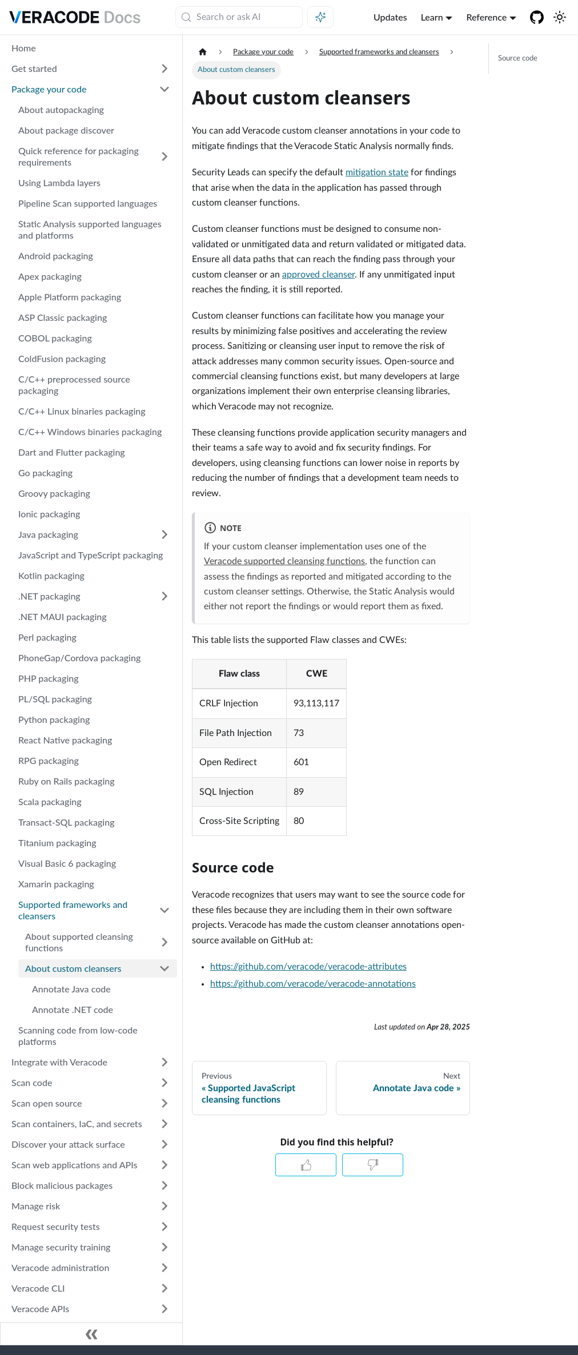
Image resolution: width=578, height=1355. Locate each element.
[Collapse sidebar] (91, 1333)
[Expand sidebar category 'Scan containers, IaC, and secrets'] (164, 1124)
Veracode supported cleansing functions (284, 561)
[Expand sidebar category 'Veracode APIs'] (164, 1309)
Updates (390, 16)
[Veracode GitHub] (537, 17)
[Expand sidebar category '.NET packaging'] (164, 596)
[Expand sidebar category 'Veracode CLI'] (164, 1288)
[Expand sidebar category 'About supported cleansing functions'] (164, 942)
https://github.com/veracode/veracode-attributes (308, 966)
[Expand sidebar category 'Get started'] (164, 68)
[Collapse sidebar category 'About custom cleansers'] (164, 968)
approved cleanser (318, 274)
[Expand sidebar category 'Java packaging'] (164, 534)
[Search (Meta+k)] (239, 17)
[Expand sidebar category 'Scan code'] (164, 1082)
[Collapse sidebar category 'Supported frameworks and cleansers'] (164, 910)
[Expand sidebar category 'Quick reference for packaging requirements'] (164, 156)
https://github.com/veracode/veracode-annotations (313, 983)
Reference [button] (486, 16)
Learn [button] (432, 16)
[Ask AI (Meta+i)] (320, 17)
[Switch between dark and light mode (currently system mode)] (560, 17)
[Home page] (203, 52)
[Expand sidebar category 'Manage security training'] (164, 1247)
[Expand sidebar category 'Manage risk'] (164, 1206)
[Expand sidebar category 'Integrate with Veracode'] (164, 1062)
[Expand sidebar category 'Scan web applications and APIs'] (164, 1165)
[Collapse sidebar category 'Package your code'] (164, 89)
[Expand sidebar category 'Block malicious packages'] (164, 1185)
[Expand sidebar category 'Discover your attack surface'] (164, 1144)
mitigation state (377, 172)
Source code (517, 58)
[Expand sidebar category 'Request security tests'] (164, 1226)
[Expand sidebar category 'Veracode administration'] (164, 1267)
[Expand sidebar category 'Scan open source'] (164, 1103)
